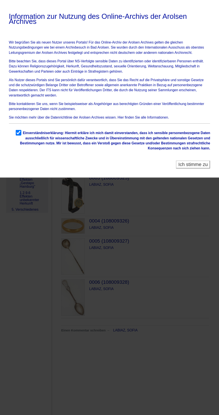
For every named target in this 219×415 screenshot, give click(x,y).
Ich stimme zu (193, 164)
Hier (121, 117)
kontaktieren (26, 104)
